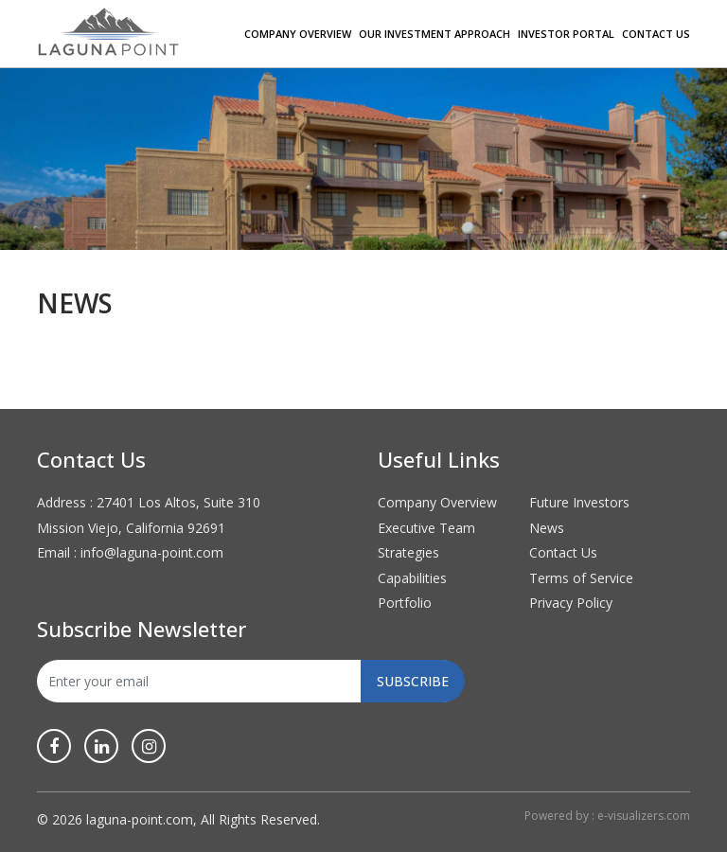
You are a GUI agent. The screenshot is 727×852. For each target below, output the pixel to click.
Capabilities (412, 578)
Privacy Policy (570, 603)
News (546, 528)
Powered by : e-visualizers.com (607, 816)
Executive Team (426, 528)
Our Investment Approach (434, 34)
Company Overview (297, 34)
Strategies (408, 552)
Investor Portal (566, 34)
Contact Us (656, 34)
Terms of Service (581, 578)
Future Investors (579, 502)
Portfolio (405, 603)
